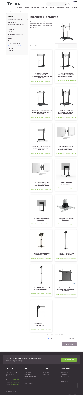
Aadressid (64, 379)
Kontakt (74, 7)
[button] (69, 360)
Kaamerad (11, 29)
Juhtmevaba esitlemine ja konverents (15, 35)
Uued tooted (46, 374)
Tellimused (64, 374)
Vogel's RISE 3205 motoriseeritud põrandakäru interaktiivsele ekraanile (41, 148)
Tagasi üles (69, 344)
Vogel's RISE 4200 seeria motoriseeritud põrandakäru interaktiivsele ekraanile (66, 75)
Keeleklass (11, 41)
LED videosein (12, 22)
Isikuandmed (64, 372)
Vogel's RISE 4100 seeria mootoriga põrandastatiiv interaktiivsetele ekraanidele (42, 112)
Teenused (44, 7)
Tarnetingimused (29, 372)
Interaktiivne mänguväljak (16, 24)
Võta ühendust (28, 383)
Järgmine (72, 338)
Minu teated (64, 381)
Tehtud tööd (60, 7)
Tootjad (52, 7)
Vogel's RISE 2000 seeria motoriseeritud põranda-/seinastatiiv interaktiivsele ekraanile (41, 75)
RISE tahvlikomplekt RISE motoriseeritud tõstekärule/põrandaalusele (41, 184)
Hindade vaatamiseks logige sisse (41, 81)
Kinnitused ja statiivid (14, 45)
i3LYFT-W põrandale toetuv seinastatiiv (42, 219)
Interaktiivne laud (13, 27)
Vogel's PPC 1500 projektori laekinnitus (66, 219)
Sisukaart (27, 381)
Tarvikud (10, 48)
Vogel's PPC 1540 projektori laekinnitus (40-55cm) (42, 253)
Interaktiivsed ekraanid (15, 19)
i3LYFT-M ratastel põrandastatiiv (66, 183)
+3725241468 (14, 382)
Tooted (27, 7)
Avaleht (19, 7)
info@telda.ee (15, 384)
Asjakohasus (67, 46)
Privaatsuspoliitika (29, 374)
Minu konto (65, 369)
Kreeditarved (65, 377)
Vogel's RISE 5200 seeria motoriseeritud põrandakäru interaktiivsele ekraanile (66, 112)
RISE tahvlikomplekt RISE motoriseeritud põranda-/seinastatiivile (66, 148)
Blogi (67, 7)
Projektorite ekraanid (14, 43)
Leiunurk (10, 50)
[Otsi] (56, 4)
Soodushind (46, 372)
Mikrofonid (11, 32)
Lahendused (35, 7)
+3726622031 (15, 380)
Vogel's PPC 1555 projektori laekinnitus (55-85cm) (66, 253)
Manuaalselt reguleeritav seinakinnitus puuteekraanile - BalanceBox (66, 289)
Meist (26, 379)
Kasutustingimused (30, 376)
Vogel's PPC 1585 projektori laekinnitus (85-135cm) (42, 288)
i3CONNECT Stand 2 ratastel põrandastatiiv (42, 324)
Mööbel (10, 38)
